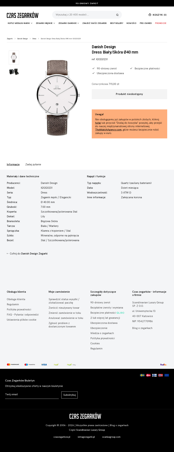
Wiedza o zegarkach (102, 333)
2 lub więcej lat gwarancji (105, 318)
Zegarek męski (49, 197)
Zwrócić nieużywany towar (64, 308)
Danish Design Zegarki (34, 253)
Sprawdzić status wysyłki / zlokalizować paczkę (64, 301)
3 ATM (126, 192)
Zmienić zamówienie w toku (65, 313)
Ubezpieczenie (98, 328)
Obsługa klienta (16, 299)
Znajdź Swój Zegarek (94, 23)
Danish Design (22, 39)
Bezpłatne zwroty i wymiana (106, 307)
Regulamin (13, 304)
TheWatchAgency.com (108, 129)
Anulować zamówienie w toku (66, 318)
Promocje (160, 23)
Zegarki (10, 39)
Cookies (95, 343)
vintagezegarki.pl (86, 437)
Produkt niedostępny (129, 94)
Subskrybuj (69, 395)
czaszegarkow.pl (62, 437)
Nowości (131, 23)
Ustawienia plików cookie (21, 319)
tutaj (98, 123)
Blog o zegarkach (142, 328)
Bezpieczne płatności (107, 312)
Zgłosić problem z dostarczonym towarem (62, 325)
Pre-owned (146, 23)
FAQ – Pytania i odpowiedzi (23, 314)
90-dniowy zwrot (87, 3)
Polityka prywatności (19, 309)
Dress (34, 39)
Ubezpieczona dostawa (103, 323)
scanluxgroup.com (111, 437)
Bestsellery (116, 23)
